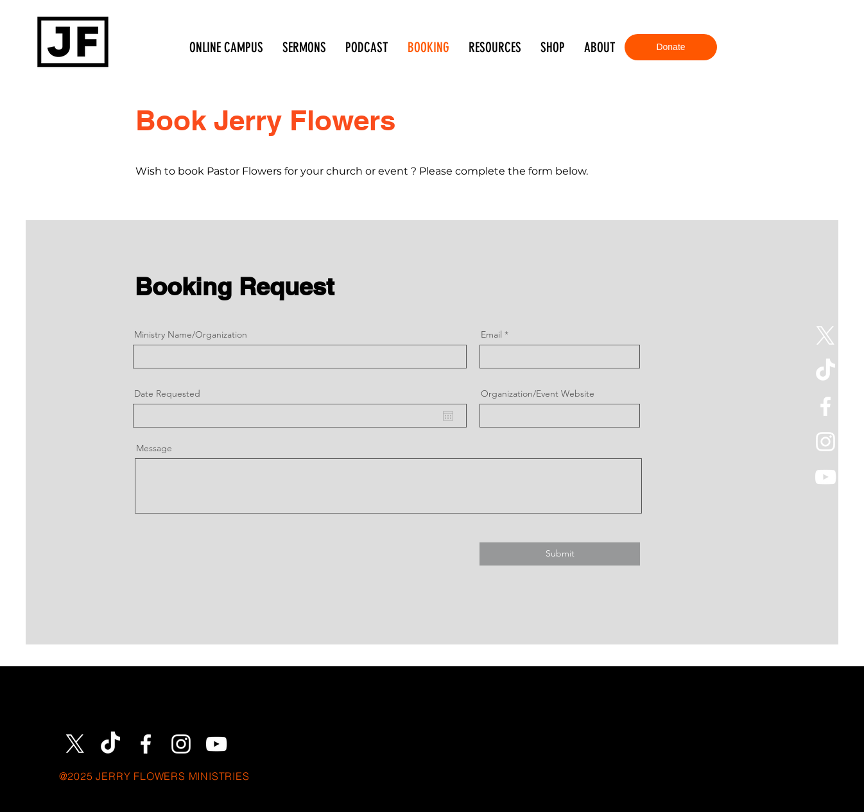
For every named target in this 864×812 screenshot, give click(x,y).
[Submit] (560, 554)
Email (491, 334)
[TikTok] (825, 371)
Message (154, 448)
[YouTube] (825, 477)
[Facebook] (825, 406)
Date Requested (167, 393)
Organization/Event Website (537, 393)
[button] (495, 47)
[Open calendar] (448, 416)
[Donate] (671, 47)
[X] (825, 336)
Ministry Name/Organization (190, 334)
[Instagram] (825, 441)
